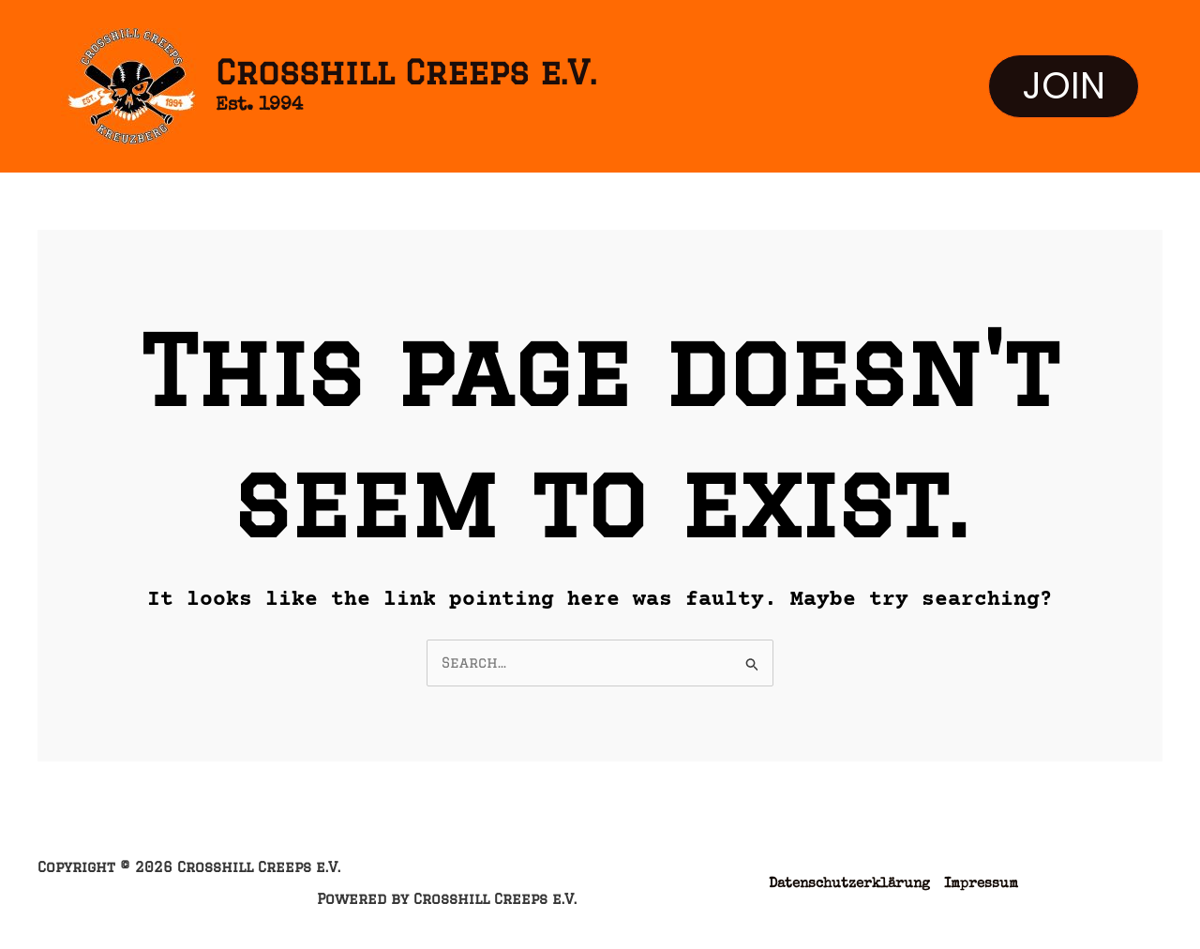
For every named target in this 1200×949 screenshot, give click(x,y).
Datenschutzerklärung (849, 884)
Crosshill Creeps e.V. (406, 72)
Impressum (981, 884)
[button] (1063, 86)
